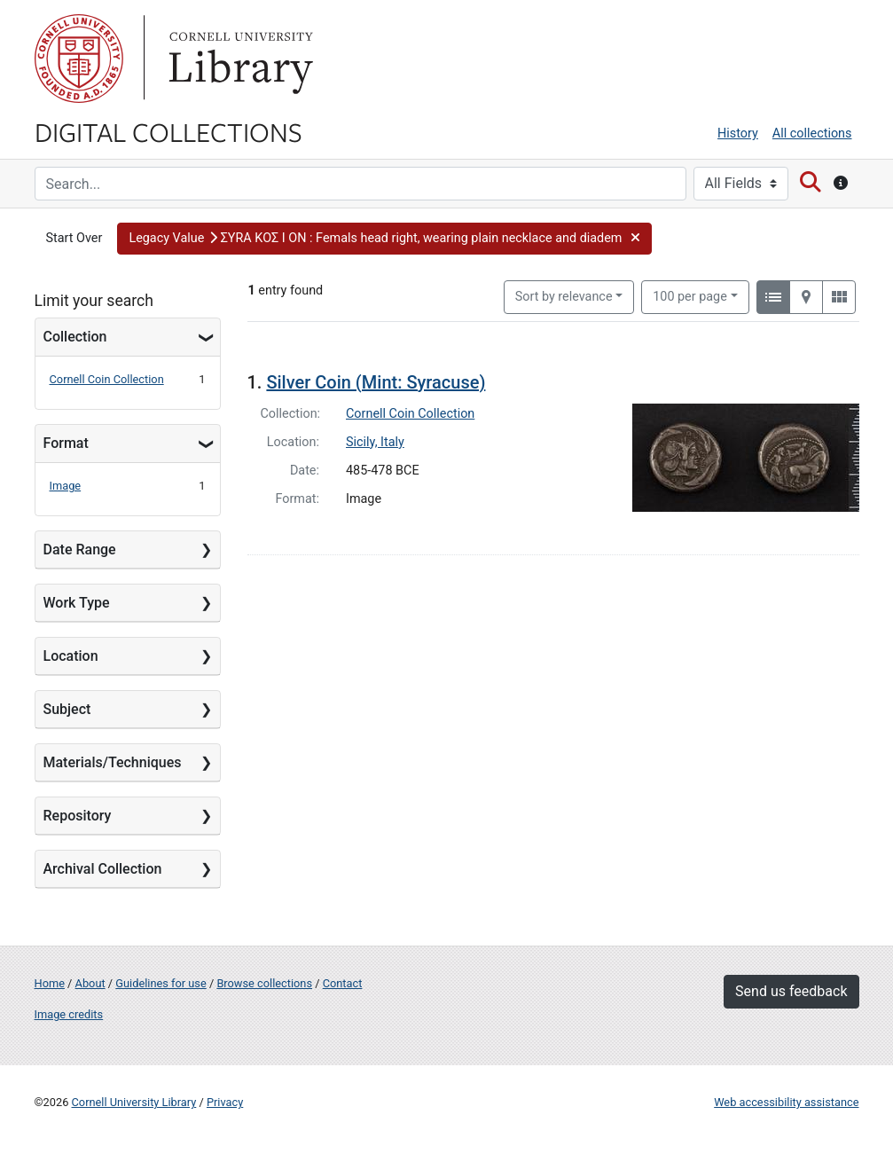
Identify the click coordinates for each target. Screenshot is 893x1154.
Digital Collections (168, 131)
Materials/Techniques (112, 762)
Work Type (76, 602)
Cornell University (79, 58)
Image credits (69, 1014)
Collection (75, 336)
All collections (812, 133)
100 (690, 295)
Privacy (225, 1102)
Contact (343, 983)
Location (70, 656)
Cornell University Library (134, 1102)
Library (238, 58)
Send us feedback (791, 991)
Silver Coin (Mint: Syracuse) (375, 382)
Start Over (74, 238)
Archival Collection (102, 868)
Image (66, 485)
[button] (384, 239)
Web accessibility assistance (786, 1102)
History (737, 133)
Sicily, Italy (375, 442)
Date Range (79, 549)
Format (66, 443)
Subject (67, 709)
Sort (564, 296)
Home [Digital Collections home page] (50, 983)
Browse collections (264, 983)
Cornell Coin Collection (107, 379)
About (90, 983)
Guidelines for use (160, 983)
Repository (77, 815)
